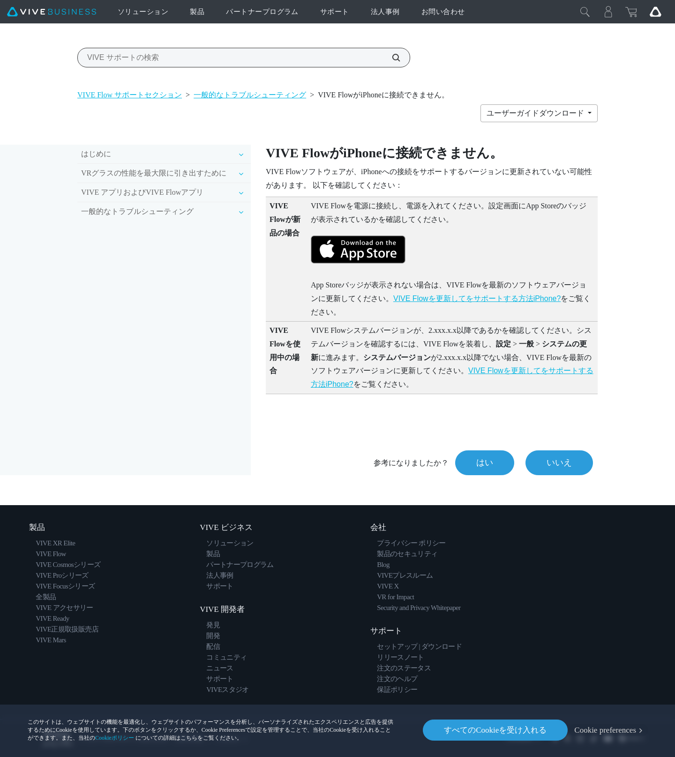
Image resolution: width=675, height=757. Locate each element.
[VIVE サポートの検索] (391, 57)
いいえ (559, 462)
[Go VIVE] (655, 11)
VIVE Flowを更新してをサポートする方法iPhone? (477, 298)
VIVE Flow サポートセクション (129, 95)
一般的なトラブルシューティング (250, 95)
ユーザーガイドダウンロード (536, 113)
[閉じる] (585, 11)
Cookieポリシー (114, 738)
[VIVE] (51, 12)
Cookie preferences (605, 730)
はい (484, 462)
